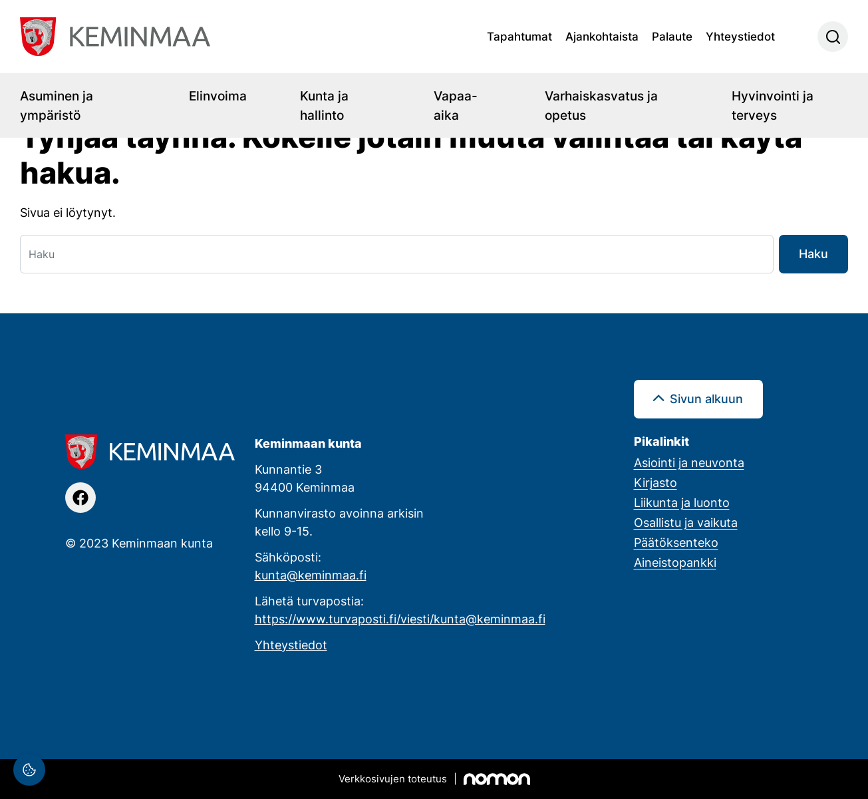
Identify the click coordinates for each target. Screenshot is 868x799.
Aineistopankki (675, 562)
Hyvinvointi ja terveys (772, 105)
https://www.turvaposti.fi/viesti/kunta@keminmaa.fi (400, 618)
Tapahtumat (519, 36)
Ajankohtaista (602, 36)
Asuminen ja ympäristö (56, 105)
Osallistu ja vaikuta (686, 522)
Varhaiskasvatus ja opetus (601, 105)
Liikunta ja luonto (682, 502)
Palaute (672, 36)
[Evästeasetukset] (29, 770)
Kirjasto (655, 482)
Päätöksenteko (676, 542)
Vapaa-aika (456, 105)
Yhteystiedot (740, 36)
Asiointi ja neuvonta (689, 462)
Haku (813, 253)
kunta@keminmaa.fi (310, 574)
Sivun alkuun (706, 398)
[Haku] (397, 254)
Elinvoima (218, 95)
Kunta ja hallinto (324, 105)
